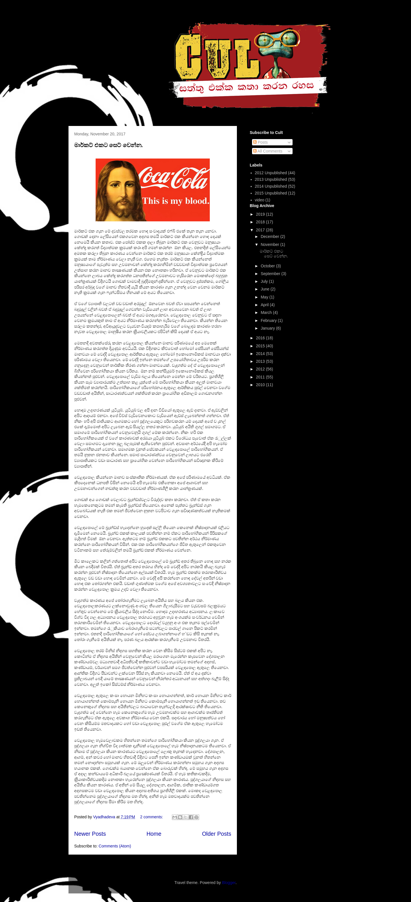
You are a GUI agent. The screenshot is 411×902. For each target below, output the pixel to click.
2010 (261, 384)
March (267, 312)
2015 (261, 346)
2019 (261, 214)
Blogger (228, 882)
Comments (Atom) (115, 846)
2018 (261, 222)
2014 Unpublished (271, 186)
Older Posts (216, 834)
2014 (261, 353)
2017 (261, 230)
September (271, 273)
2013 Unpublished (271, 179)
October (268, 266)
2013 (261, 361)
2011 (261, 377)
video (259, 200)
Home (153, 834)
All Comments (267, 151)
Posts (260, 142)
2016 (261, 338)
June (265, 289)
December (270, 236)
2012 (261, 369)
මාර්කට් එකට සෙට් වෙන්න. (108, 145)
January (268, 328)
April (265, 304)
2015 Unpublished (271, 193)
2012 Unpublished (271, 173)
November (270, 244)
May (265, 297)
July (265, 281)
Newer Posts (90, 834)
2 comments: (152, 817)
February (269, 320)
